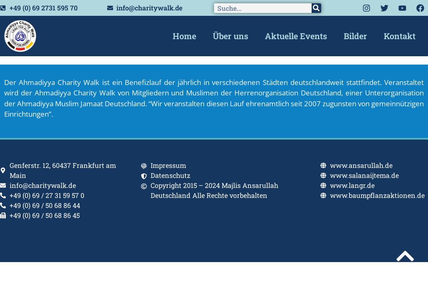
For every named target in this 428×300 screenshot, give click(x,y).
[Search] (316, 8)
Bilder (355, 35)
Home (184, 35)
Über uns (230, 35)
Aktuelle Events (296, 35)
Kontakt (399, 35)
